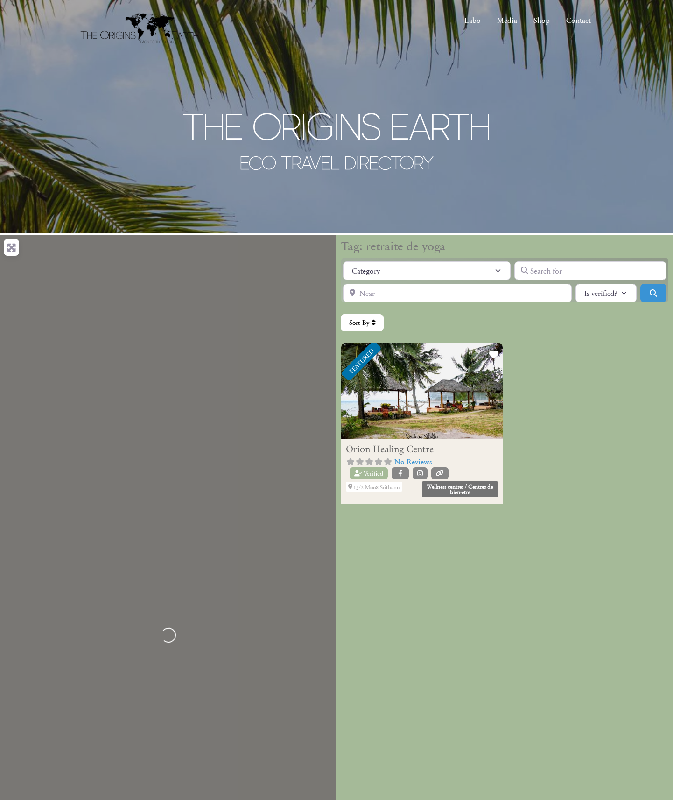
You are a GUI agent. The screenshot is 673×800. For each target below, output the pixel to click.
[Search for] (590, 270)
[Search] (653, 293)
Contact (578, 19)
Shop (541, 19)
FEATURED (361, 360)
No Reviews (413, 461)
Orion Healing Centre (390, 450)
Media (507, 19)
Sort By (362, 322)
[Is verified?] (606, 293)
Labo (472, 19)
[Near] (457, 293)
